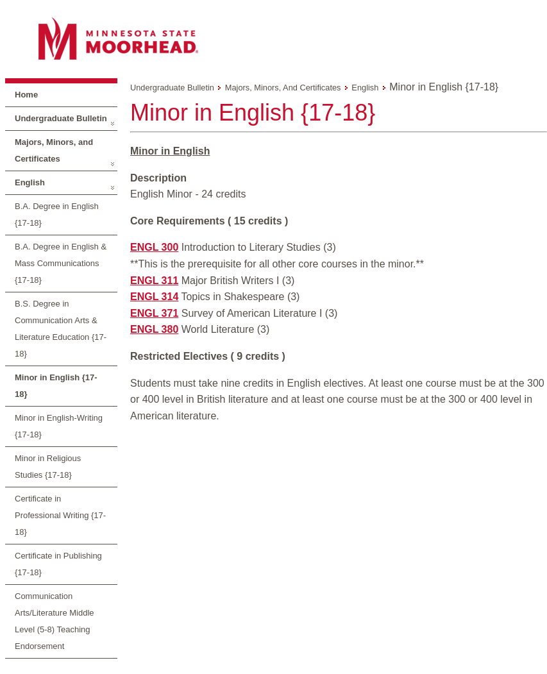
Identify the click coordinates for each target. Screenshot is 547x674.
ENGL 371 (154, 313)
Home (26, 94)
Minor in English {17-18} (56, 386)
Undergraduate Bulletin (61, 118)
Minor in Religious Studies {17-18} (48, 466)
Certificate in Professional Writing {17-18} (60, 515)
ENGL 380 (154, 329)
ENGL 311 (154, 280)
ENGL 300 (154, 247)
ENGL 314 (154, 296)
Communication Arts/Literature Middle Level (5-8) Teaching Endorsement (54, 621)
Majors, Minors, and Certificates (54, 150)
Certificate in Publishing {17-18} (58, 564)
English (30, 182)
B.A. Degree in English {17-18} (57, 214)
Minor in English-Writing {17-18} (59, 426)
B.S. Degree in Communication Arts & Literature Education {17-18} (60, 328)
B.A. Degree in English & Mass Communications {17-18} (60, 263)
